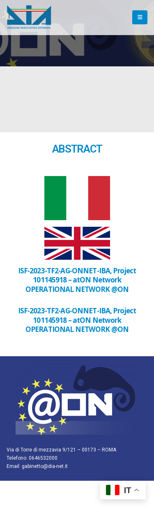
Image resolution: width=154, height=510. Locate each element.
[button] (139, 17)
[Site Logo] (29, 17)
